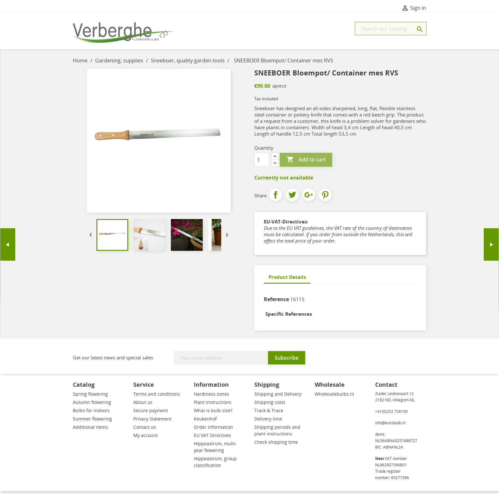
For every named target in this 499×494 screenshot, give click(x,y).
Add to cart (306, 163)
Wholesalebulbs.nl (334, 397)
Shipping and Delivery (277, 397)
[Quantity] (262, 163)
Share (275, 197)
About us (142, 405)
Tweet (292, 197)
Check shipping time (276, 445)
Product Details (287, 280)
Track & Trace (268, 413)
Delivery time (268, 422)
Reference (276, 302)
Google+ (308, 197)
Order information (213, 430)
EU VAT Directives (212, 438)
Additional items (90, 430)
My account (145, 438)
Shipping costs (269, 405)
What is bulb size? (213, 413)
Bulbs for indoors (91, 413)
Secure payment (150, 413)
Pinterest (325, 197)
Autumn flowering (92, 405)
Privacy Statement (152, 422)
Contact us (144, 430)
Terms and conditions (156, 397)
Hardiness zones (211, 397)
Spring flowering (90, 397)
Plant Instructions (212, 405)
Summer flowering (92, 422)
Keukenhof (205, 422)
